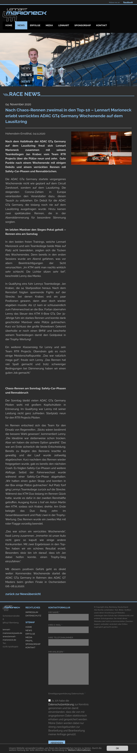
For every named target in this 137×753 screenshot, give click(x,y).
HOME (29, 627)
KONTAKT (30, 647)
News (21, 25)
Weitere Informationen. (79, 750)
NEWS (29, 630)
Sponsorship (82, 25)
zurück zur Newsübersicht (23, 594)
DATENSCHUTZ (33, 615)
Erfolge (35, 25)
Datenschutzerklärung (61, 704)
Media (49, 25)
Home (8, 25)
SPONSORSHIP (33, 644)
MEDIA (29, 637)
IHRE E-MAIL (68, 628)
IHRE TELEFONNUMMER (68, 641)
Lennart (63, 25)
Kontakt (101, 25)
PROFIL (29, 640)
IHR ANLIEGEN (68, 668)
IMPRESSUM (32, 612)
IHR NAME (68, 615)
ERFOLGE (30, 634)
